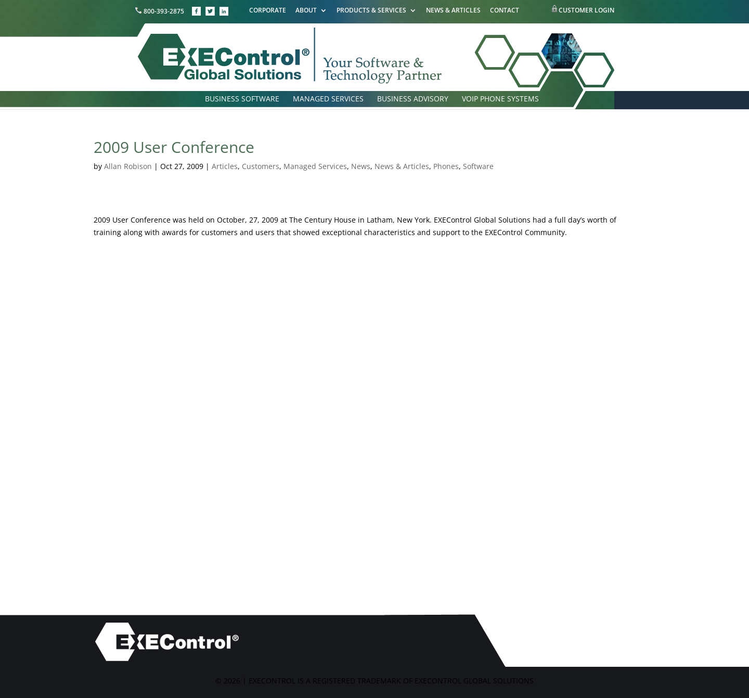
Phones (446, 166)
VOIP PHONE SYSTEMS (500, 99)
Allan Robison (128, 166)
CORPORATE (267, 11)
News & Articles (401, 166)
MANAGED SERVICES (328, 99)
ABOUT (306, 11)
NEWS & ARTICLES (453, 11)
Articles (225, 166)
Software (478, 166)
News (360, 166)
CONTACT (504, 11)
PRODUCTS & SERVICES (371, 11)
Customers (260, 166)
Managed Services (315, 166)
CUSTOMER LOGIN (586, 10)
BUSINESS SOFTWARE (242, 99)
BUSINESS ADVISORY (412, 99)
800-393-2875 (160, 11)
